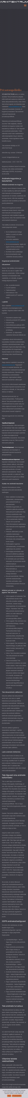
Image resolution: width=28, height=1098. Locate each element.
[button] (25, 5)
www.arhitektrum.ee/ (15, 106)
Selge (9, 1095)
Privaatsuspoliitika (17, 1095)
